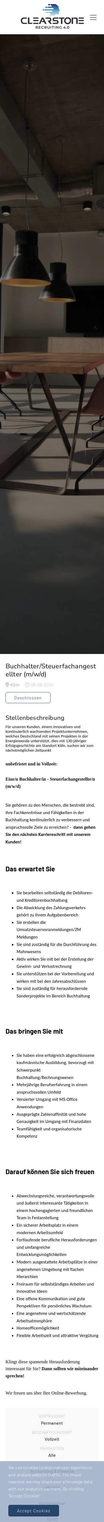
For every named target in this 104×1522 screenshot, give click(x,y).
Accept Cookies (33, 1510)
